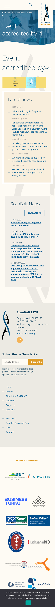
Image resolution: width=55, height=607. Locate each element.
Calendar (10, 400)
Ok (28, 603)
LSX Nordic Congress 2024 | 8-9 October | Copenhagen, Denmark (29, 159)
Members (11, 418)
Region (9, 391)
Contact (10, 431)
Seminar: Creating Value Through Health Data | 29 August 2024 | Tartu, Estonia (28, 172)
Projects (10, 405)
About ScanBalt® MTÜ (17, 396)
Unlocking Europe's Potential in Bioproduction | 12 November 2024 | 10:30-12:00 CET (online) (30, 146)
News (9, 427)
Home (5, 12)
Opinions (10, 409)
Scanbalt (45, 14)
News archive (34, 213)
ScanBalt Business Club (17, 422)
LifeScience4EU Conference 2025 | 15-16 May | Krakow (25, 235)
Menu (7, 5)
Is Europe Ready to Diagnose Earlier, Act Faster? (27, 113)
